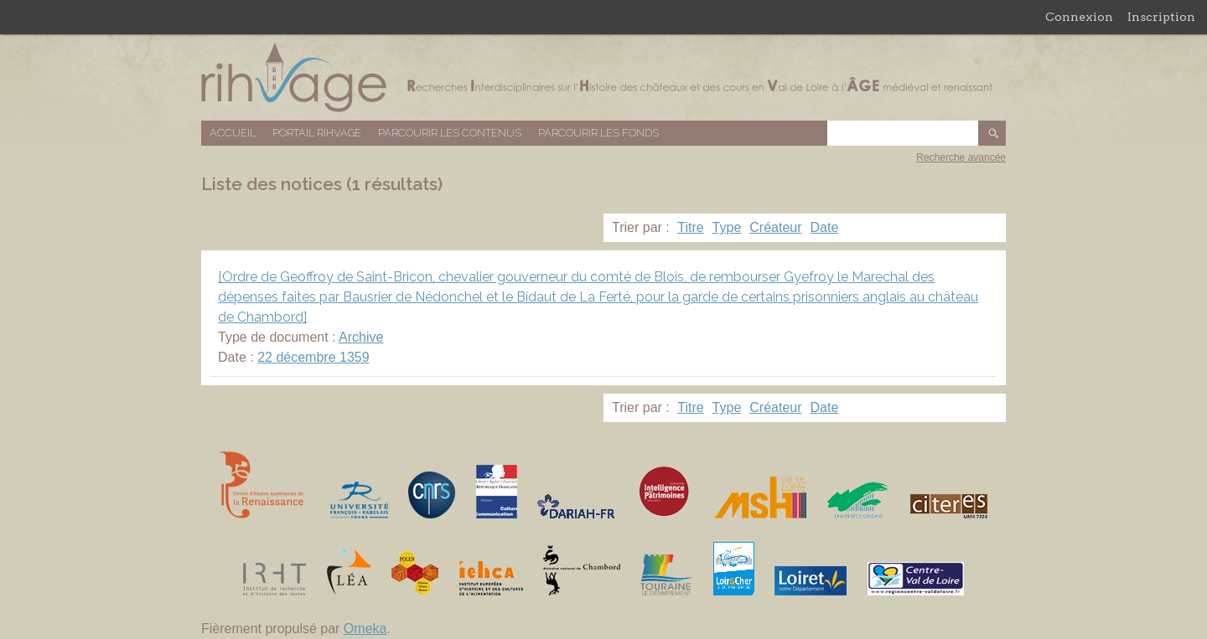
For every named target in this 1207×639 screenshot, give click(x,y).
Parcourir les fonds (598, 132)
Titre (690, 227)
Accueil (233, 132)
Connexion (1079, 16)
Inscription (1161, 16)
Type (727, 227)
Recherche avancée (961, 157)
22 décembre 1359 (313, 357)
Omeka (365, 628)
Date (825, 227)
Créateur (775, 227)
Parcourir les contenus (449, 132)
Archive (361, 337)
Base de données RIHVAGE (603, 77)
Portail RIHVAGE (316, 132)
